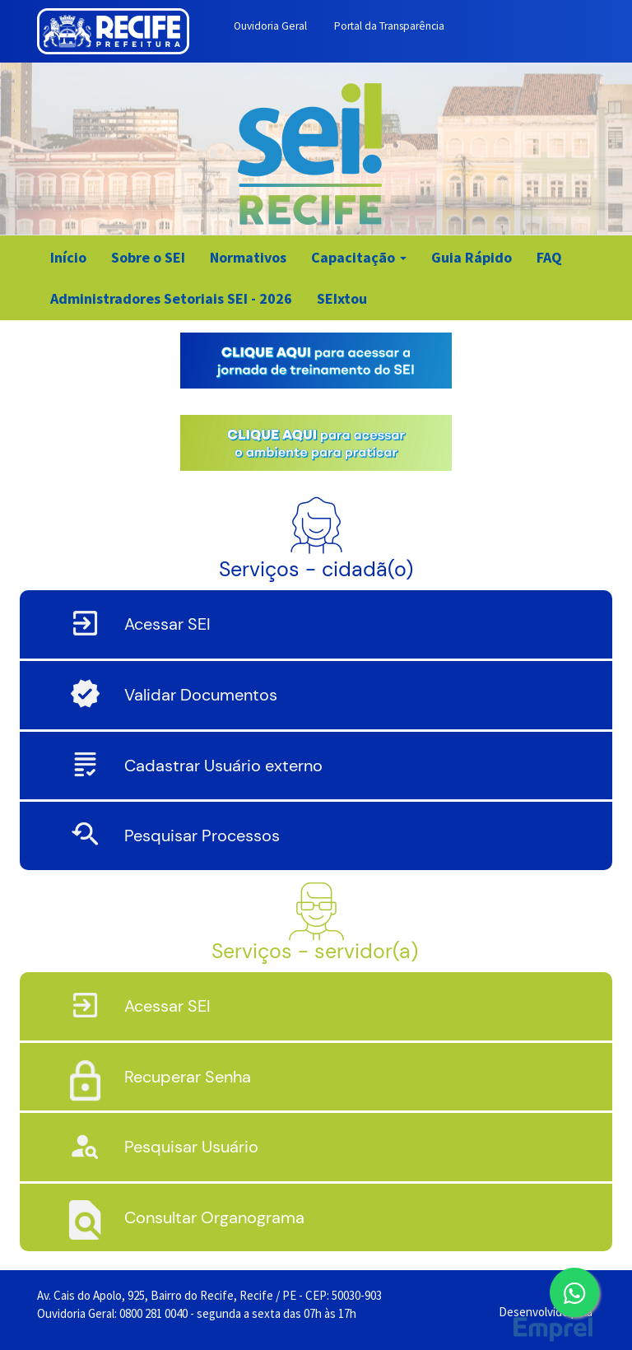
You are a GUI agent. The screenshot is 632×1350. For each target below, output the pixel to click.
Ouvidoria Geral (270, 26)
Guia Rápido (471, 257)
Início (68, 257)
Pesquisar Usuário (191, 1146)
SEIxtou (342, 298)
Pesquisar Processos (202, 835)
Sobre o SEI (148, 257)
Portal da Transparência (389, 26)
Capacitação (359, 257)
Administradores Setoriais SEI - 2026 (171, 298)
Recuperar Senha (187, 1076)
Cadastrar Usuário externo (223, 765)
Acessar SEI (167, 624)
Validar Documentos (200, 694)
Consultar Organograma (214, 1217)
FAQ (549, 257)
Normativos (248, 257)
